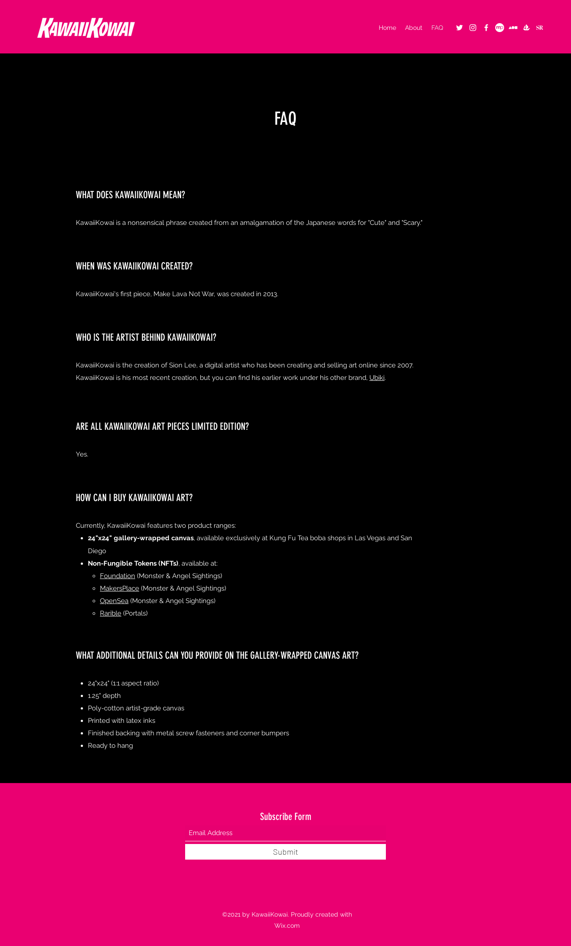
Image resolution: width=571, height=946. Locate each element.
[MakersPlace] (499, 27)
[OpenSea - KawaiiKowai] (526, 27)
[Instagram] (472, 27)
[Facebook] (486, 27)
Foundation (117, 576)
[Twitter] (459, 27)
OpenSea (114, 601)
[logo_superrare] (539, 27)
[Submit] (285, 852)
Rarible (110, 613)
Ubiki (377, 378)
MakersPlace (119, 588)
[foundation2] (513, 27)
